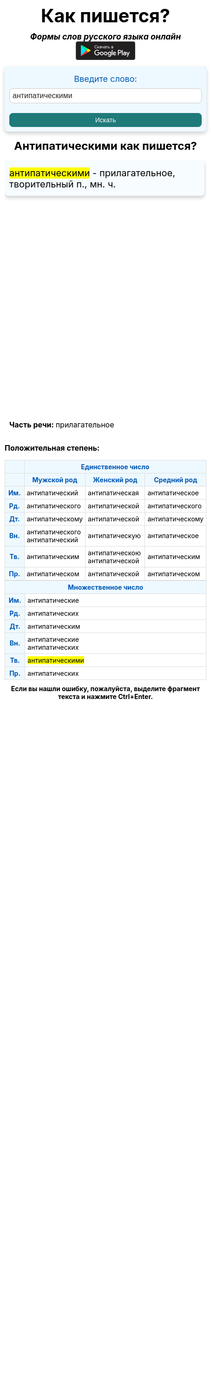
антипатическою (114, 553)
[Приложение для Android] (105, 57)
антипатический (53, 493)
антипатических (53, 613)
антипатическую (114, 536)
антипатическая (113, 493)
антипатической (113, 506)
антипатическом (53, 574)
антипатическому (55, 519)
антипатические (53, 600)
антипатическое (172, 493)
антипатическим (53, 556)
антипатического (54, 506)
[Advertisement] (105, 308)
